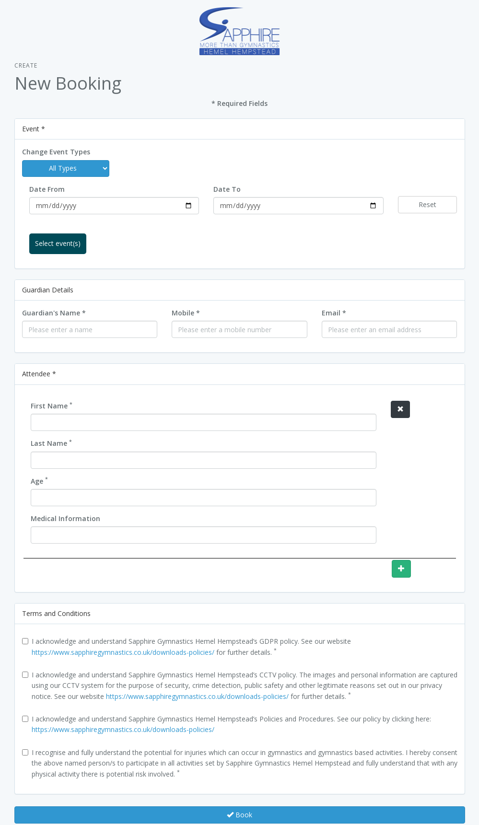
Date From (47, 189)
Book (239, 814)
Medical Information (65, 518)
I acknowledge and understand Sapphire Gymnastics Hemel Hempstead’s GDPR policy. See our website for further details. (186, 646)
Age (39, 481)
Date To (227, 189)
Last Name (51, 443)
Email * (334, 312)
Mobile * (186, 312)
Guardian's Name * (54, 312)
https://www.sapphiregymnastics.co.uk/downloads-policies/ (123, 652)
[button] (400, 409)
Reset (427, 204)
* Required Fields (239, 103)
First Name (51, 405)
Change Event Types (56, 151)
